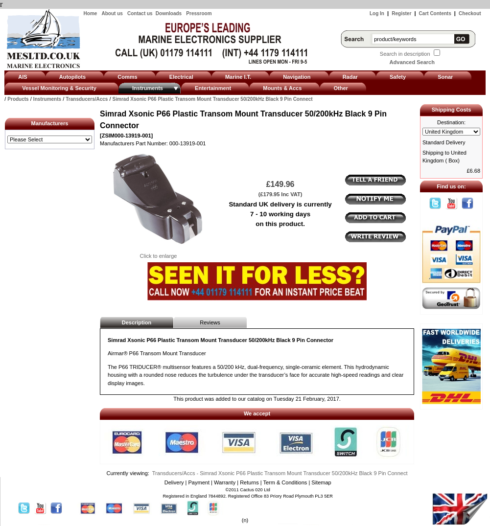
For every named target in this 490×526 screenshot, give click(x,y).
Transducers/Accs (87, 99)
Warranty (224, 482)
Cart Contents (435, 13)
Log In (377, 13)
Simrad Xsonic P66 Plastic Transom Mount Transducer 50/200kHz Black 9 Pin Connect (213, 99)
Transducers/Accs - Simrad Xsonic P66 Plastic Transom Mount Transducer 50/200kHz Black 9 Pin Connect (280, 473)
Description (137, 322)
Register (401, 13)
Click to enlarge (158, 253)
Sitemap (321, 482)
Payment (199, 482)
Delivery (174, 482)
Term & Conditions (285, 482)
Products (17, 99)
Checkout (470, 13)
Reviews (210, 322)
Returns (249, 482)
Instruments (47, 99)
